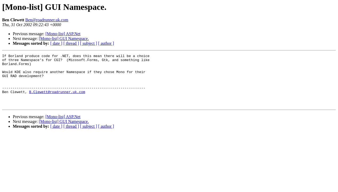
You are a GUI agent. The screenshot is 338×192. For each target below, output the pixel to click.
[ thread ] (71, 43)
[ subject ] (88, 43)
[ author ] (106, 43)
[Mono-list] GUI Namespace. (64, 38)
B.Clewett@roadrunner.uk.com (57, 99)
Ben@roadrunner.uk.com (46, 20)
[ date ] (56, 43)
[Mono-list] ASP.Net (63, 33)
